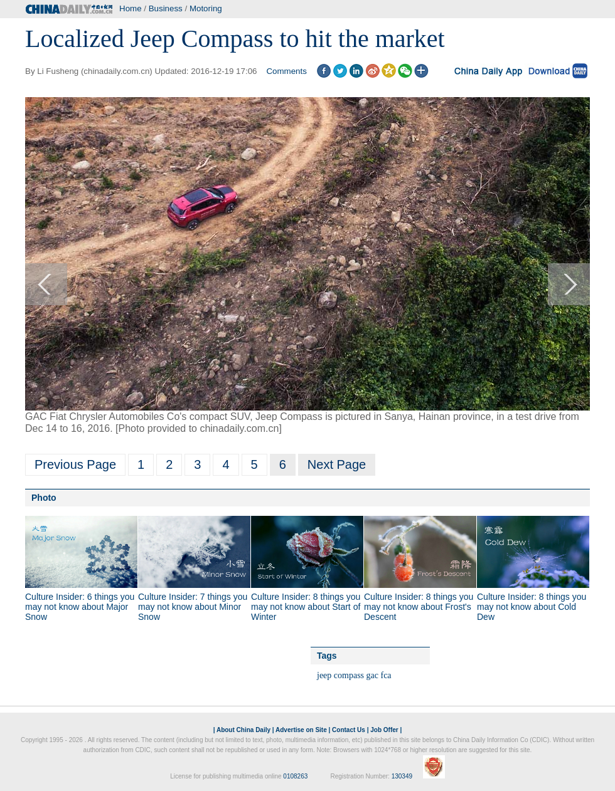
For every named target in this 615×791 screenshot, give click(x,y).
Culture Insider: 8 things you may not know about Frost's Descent (418, 607)
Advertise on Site (301, 729)
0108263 (295, 776)
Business (166, 8)
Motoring (206, 8)
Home (130, 8)
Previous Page (75, 464)
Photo (43, 498)
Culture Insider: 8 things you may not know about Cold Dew (531, 607)
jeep (324, 675)
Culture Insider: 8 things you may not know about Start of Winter (305, 607)
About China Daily (243, 729)
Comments (286, 71)
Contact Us (348, 729)
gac (372, 675)
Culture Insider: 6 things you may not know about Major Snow (79, 607)
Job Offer (384, 729)
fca (385, 675)
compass (349, 675)
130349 (402, 776)
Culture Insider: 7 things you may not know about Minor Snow (192, 607)
